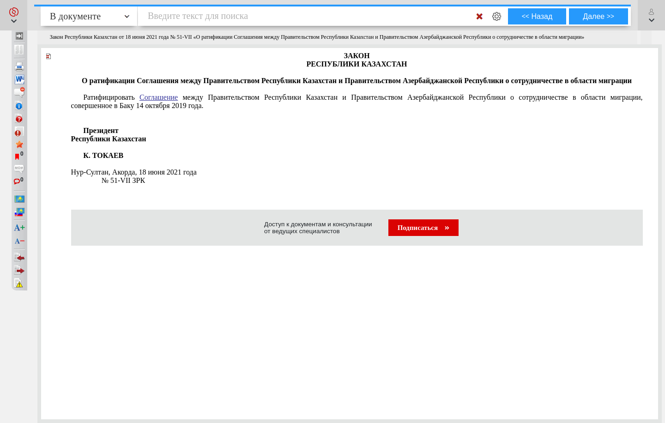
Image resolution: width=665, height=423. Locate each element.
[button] (13, 15)
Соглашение (158, 97)
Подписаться (423, 227)
